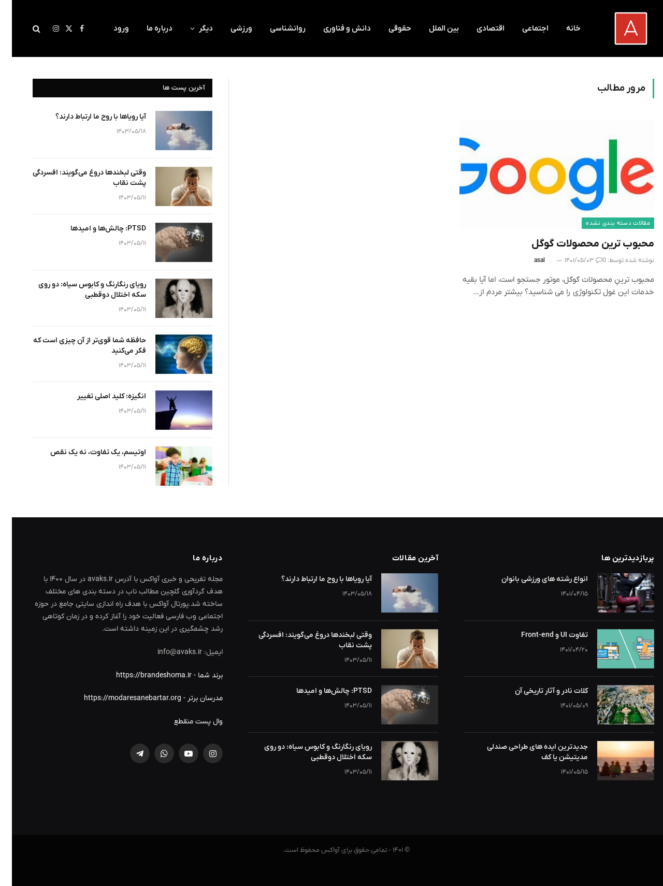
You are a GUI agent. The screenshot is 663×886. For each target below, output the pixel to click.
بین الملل (432, 28)
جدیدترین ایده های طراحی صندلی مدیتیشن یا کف (525, 752)
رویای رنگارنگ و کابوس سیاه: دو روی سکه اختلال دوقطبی (80, 290)
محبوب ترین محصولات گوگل (581, 244)
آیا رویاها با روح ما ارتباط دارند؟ (89, 117)
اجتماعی (523, 28)
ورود (109, 28)
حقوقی (388, 28)
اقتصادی (479, 28)
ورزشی (229, 28)
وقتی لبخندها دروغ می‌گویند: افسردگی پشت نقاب (77, 178)
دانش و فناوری (335, 28)
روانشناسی (276, 28)
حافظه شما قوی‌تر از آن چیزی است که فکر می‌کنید (77, 346)
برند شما (198, 675)
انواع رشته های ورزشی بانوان (532, 579)
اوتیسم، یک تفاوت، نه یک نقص (86, 452)
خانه (561, 28)
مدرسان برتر (193, 698)
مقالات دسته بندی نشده (606, 223)
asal (527, 260)
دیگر (194, 28)
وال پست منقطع (186, 722)
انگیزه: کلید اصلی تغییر (99, 396)
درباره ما (148, 28)
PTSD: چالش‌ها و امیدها (96, 229)
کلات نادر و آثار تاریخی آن (539, 691)
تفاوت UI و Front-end (542, 635)
